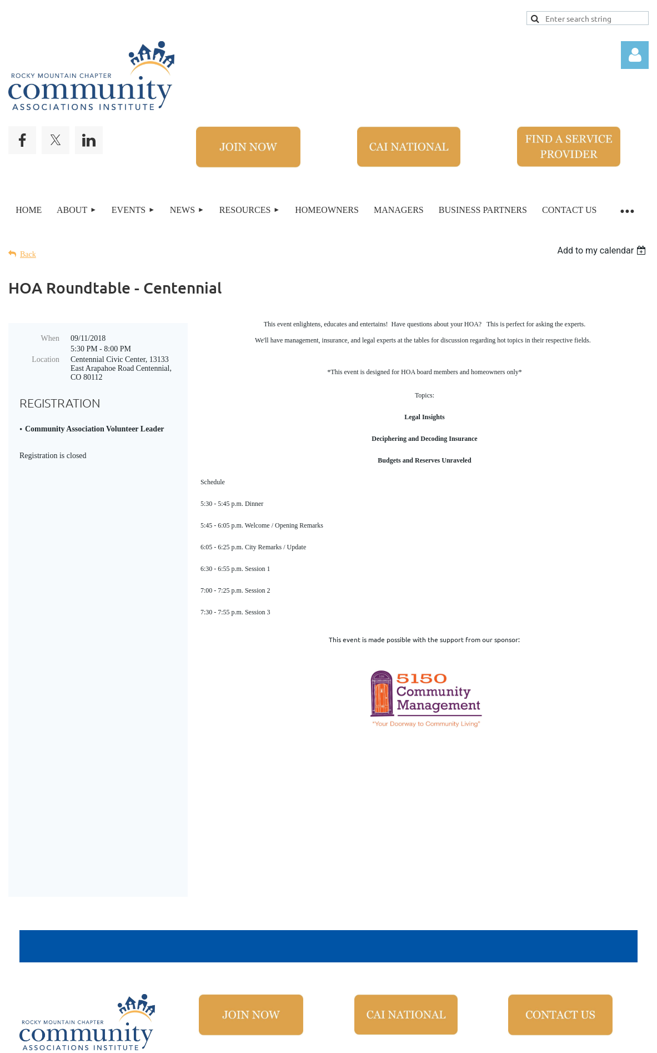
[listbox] (603, 250)
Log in (635, 55)
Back (28, 254)
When (50, 338)
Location (45, 359)
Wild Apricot (491, 1039)
